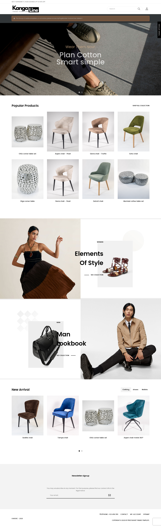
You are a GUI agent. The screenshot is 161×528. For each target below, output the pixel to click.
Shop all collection (141, 105)
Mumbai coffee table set (133, 201)
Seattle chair (27, 438)
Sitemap (146, 514)
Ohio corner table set (27, 154)
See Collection (97, 275)
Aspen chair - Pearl (63, 154)
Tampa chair (63, 438)
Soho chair (133, 154)
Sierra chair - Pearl (63, 201)
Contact (124, 514)
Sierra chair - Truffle (98, 154)
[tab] (126, 389)
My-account (135, 514)
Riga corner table (27, 201)
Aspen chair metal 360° (133, 438)
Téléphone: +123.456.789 (108, 514)
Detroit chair (98, 201)
